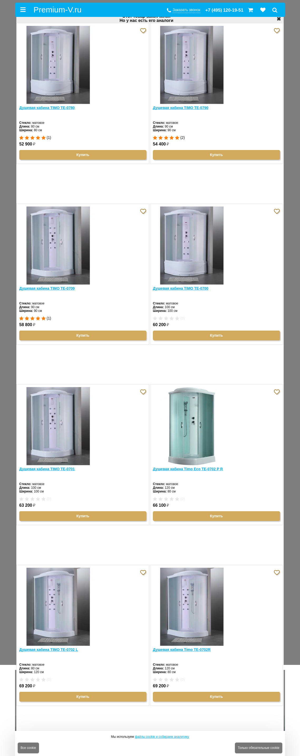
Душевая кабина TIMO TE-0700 (180, 288)
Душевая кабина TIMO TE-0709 (47, 288)
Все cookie (28, 748)
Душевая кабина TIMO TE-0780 (47, 108)
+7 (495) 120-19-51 (224, 10)
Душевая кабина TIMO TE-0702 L (48, 649)
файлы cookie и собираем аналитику (162, 737)
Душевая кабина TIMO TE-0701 (47, 469)
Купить (82, 155)
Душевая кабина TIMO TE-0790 (180, 108)
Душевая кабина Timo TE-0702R (182, 649)
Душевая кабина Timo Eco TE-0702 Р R (188, 469)
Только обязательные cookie (258, 748)
